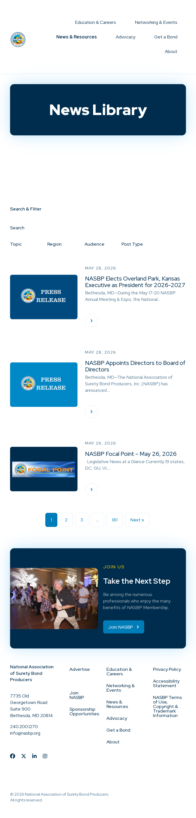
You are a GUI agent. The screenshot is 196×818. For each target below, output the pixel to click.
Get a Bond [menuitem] (165, 37)
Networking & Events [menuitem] (156, 22)
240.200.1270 (24, 726)
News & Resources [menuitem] (76, 37)
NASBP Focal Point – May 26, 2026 (131, 454)
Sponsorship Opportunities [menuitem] (84, 711)
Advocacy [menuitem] (125, 37)
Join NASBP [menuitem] (76, 695)
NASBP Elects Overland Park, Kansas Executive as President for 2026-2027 (135, 282)
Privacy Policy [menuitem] (167, 669)
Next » (137, 520)
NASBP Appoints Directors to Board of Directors (135, 366)
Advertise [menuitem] (79, 669)
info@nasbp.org (25, 733)
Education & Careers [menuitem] (95, 22)
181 (114, 520)
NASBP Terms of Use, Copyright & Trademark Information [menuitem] (167, 706)
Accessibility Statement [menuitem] (166, 683)
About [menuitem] (171, 51)
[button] (120, 22)
